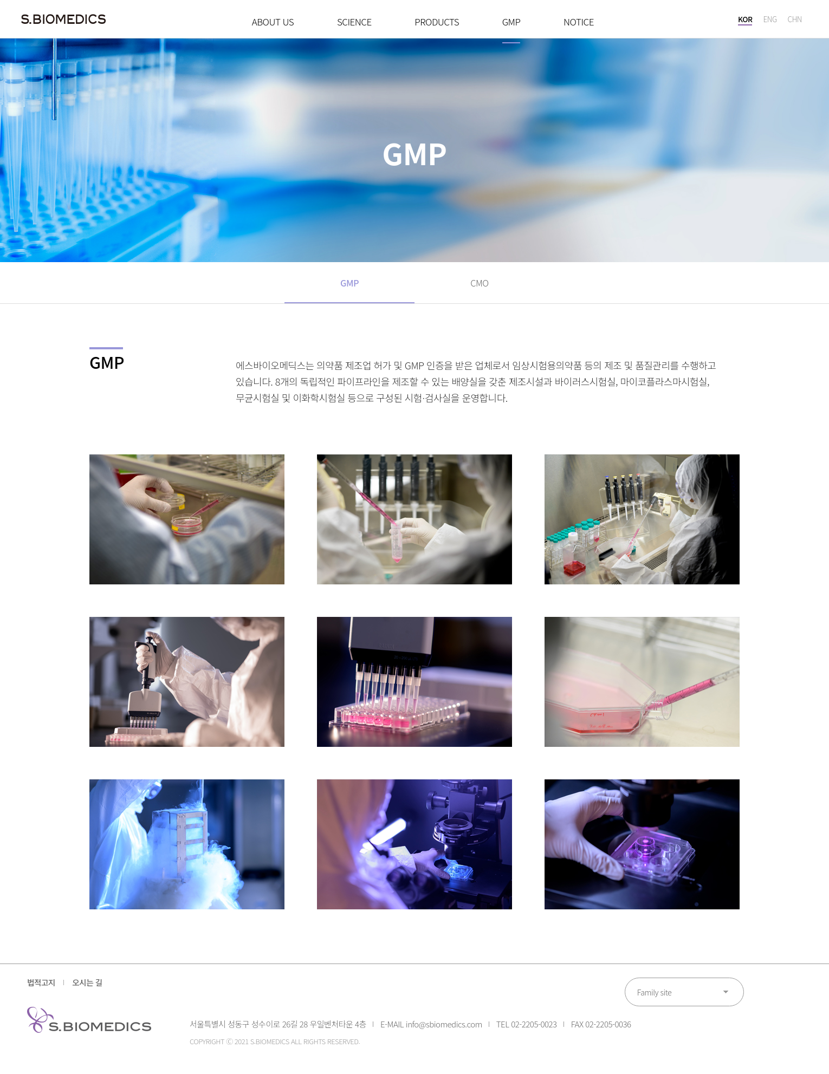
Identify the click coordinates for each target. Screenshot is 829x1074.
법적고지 (42, 989)
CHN (794, 21)
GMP (349, 286)
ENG (769, 21)
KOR (744, 21)
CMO (479, 286)
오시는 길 (94, 989)
